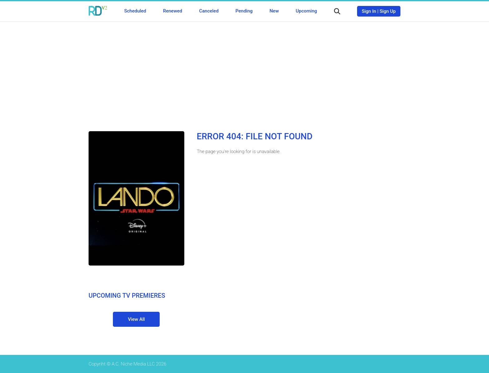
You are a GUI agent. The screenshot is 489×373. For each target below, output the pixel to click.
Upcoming (306, 11)
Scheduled (135, 11)
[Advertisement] (244, 72)
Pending (244, 11)
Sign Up (388, 11)
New (274, 11)
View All (136, 319)
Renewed (172, 11)
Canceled (208, 11)
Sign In (369, 11)
